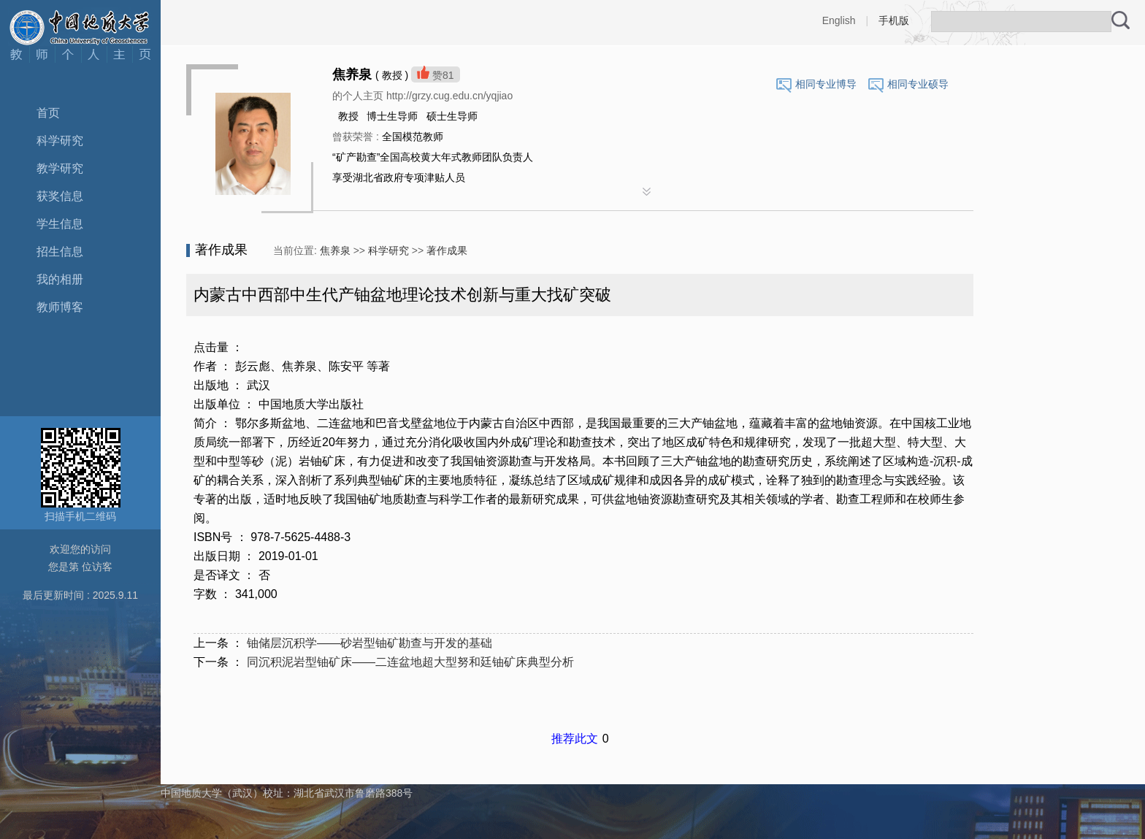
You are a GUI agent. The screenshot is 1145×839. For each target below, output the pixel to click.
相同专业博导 (826, 84)
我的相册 (60, 279)
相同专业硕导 (918, 84)
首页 (48, 113)
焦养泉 (335, 250)
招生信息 (60, 251)
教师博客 (60, 307)
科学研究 (60, 140)
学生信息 (60, 224)
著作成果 (446, 250)
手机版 (893, 20)
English (839, 20)
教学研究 (60, 168)
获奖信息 (60, 196)
